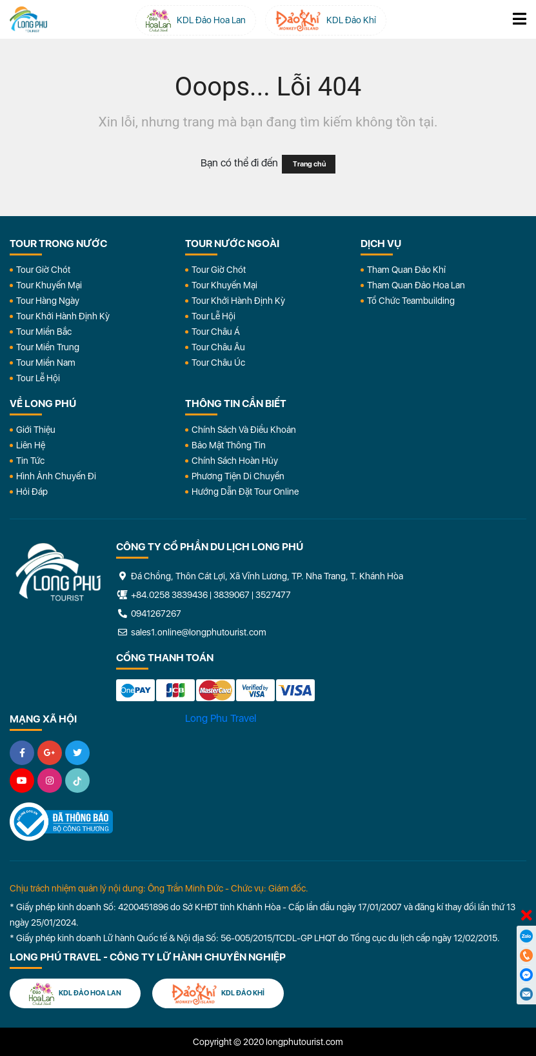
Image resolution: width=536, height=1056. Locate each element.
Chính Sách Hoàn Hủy (235, 460)
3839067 (231, 595)
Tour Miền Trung (47, 347)
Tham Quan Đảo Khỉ (406, 269)
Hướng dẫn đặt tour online (245, 491)
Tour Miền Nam (45, 362)
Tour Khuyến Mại (49, 285)
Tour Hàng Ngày (47, 300)
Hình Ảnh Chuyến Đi (56, 476)
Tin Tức (30, 460)
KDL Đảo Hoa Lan (75, 993)
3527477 (273, 595)
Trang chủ (309, 164)
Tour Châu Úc (218, 362)
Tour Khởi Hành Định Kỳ (63, 316)
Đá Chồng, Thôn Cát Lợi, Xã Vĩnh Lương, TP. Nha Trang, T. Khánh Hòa (259, 576)
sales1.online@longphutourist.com (191, 632)
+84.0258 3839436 (169, 595)
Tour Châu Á (216, 331)
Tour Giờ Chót (43, 269)
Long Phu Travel (220, 718)
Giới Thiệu (35, 429)
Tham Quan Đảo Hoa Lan (416, 285)
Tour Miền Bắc (44, 331)
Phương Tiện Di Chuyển (238, 476)
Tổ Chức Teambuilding (411, 300)
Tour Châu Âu (218, 347)
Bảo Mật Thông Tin (229, 445)
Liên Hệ (30, 445)
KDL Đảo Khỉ (218, 993)
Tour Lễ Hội (38, 378)
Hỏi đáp (32, 491)
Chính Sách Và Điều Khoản (244, 429)
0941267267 (148, 613)
